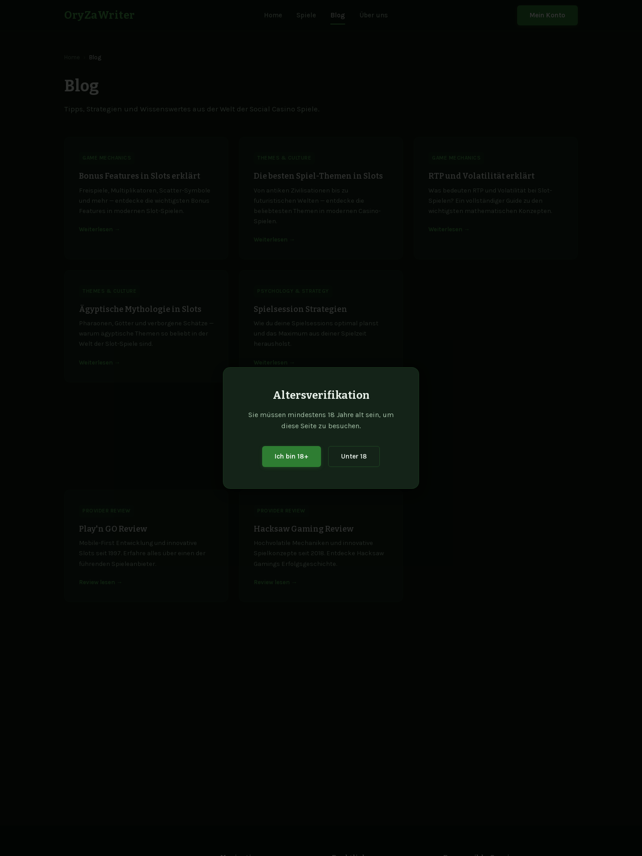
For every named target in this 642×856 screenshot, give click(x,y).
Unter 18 (354, 456)
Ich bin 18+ (292, 456)
